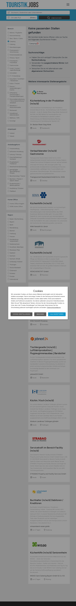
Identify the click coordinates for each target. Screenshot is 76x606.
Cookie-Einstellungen (21, 314)
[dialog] (38, 303)
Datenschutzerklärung (54, 307)
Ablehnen (40, 314)
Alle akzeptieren (56, 314)
